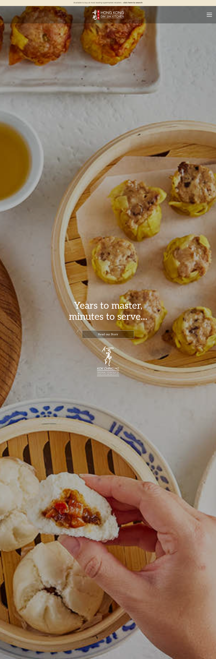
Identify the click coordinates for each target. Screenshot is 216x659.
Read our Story (108, 334)
